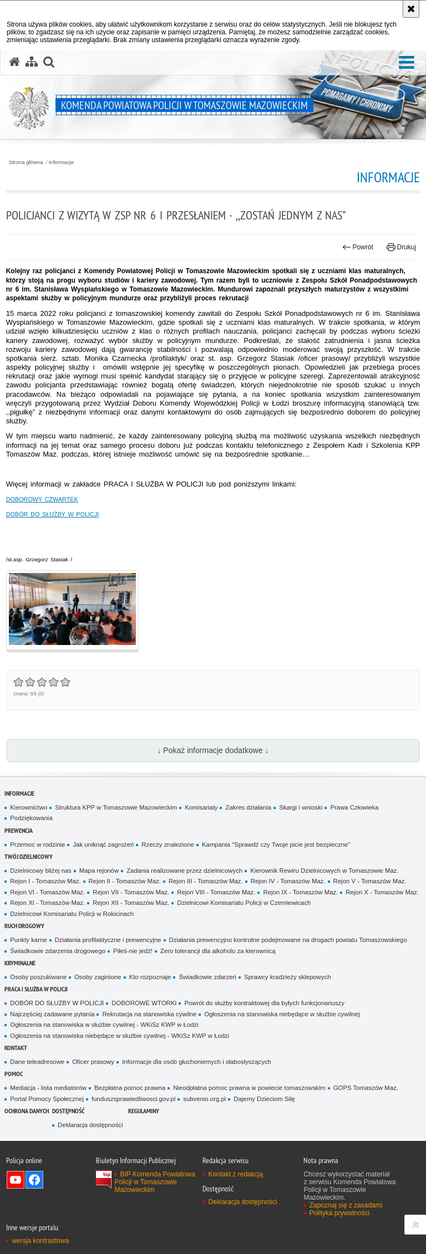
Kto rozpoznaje (150, 977)
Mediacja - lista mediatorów (48, 1087)
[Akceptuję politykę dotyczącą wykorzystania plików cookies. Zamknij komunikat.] (411, 9)
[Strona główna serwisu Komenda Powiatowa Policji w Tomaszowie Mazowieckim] (14, 62)
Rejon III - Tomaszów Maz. (206, 881)
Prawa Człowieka (354, 807)
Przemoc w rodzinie (37, 844)
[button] (406, 63)
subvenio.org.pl (204, 1099)
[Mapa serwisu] (32, 62)
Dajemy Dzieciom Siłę (264, 1099)
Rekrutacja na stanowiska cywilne (149, 1014)
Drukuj (401, 247)
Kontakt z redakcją (235, 1174)
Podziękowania (31, 818)
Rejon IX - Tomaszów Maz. (300, 892)
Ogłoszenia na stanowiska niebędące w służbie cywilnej (281, 1014)
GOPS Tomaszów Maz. (365, 1087)
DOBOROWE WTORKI (143, 1003)
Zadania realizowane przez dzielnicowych (184, 870)
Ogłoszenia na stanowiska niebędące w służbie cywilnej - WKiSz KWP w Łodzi (119, 1035)
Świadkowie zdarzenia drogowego (57, 951)
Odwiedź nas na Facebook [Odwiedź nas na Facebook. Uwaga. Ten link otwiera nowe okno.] (34, 1180)
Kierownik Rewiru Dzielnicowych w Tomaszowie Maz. (324, 870)
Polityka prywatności (339, 1213)
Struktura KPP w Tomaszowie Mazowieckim (116, 807)
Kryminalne (20, 963)
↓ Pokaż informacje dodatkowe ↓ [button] (212, 750)
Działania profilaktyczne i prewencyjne (108, 939)
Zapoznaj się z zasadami (345, 1205)
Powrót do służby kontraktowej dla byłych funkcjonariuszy (264, 1003)
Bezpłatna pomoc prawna (129, 1087)
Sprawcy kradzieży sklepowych (287, 977)
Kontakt (15, 1047)
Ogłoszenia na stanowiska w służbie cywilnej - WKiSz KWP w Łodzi (104, 1024)
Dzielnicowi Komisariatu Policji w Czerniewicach (244, 902)
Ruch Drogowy (24, 926)
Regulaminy (143, 1111)
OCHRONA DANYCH (26, 1111)
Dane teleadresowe (37, 1061)
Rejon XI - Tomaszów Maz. (47, 902)
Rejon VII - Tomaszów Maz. (131, 892)
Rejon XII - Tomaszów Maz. (131, 902)
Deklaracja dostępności (90, 1125)
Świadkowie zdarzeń (207, 977)
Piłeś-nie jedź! (133, 951)
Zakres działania (248, 807)
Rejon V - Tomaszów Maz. (370, 881)
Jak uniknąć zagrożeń (103, 844)
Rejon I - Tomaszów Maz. (45, 881)
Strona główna (26, 162)
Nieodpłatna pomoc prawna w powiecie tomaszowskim (249, 1087)
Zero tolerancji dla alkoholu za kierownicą (218, 951)
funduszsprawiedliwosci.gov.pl (133, 1099)
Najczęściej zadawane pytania (52, 1014)
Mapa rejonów (99, 870)
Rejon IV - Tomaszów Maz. (288, 881)
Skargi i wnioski (300, 807)
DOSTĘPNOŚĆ (68, 1111)
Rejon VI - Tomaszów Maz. (47, 892)
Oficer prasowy (93, 1061)
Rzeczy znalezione (167, 844)
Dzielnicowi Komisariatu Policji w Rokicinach (72, 913)
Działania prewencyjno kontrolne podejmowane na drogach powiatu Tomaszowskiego (288, 939)
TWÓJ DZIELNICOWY (28, 856)
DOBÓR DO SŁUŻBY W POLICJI (52, 514)
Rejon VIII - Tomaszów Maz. (216, 892)
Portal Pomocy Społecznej (47, 1099)
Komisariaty (201, 807)
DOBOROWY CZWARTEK (42, 499)
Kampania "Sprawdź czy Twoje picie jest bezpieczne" (276, 844)
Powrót (357, 247)
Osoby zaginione (97, 977)
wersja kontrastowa (40, 1241)
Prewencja (18, 830)
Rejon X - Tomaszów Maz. (382, 892)
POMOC (13, 1073)
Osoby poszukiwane (38, 977)
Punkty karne (28, 939)
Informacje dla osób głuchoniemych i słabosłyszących (196, 1061)
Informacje (61, 162)
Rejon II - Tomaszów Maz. (125, 881)
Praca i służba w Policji (36, 989)
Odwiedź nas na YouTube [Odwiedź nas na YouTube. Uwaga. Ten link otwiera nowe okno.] (15, 1180)
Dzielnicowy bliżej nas (40, 870)
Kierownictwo (28, 807)
